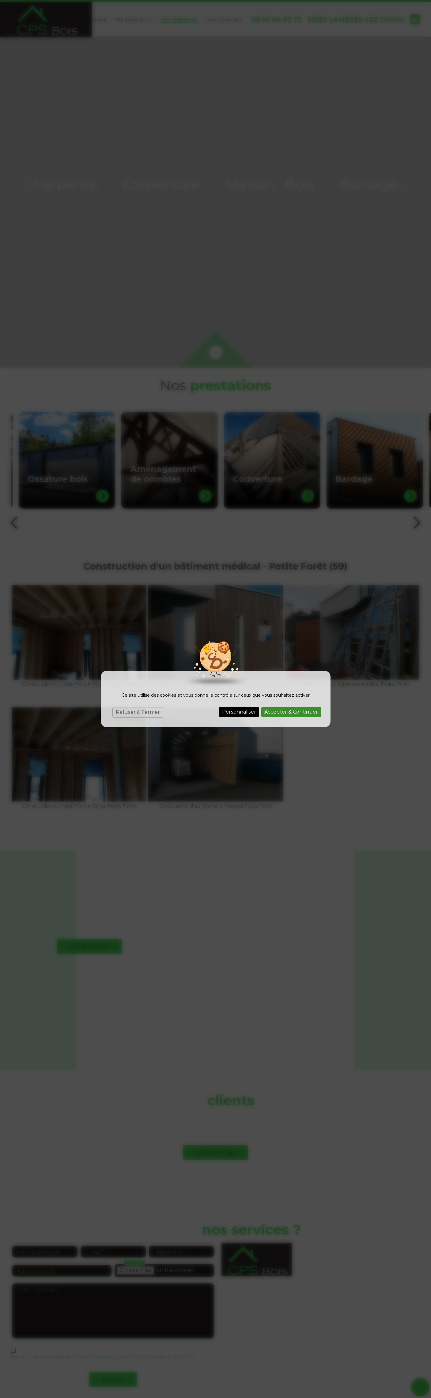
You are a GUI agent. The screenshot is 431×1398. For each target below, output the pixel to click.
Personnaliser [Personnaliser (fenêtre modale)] (239, 712)
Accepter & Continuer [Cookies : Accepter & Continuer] (291, 712)
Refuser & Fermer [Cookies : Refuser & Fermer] (138, 712)
